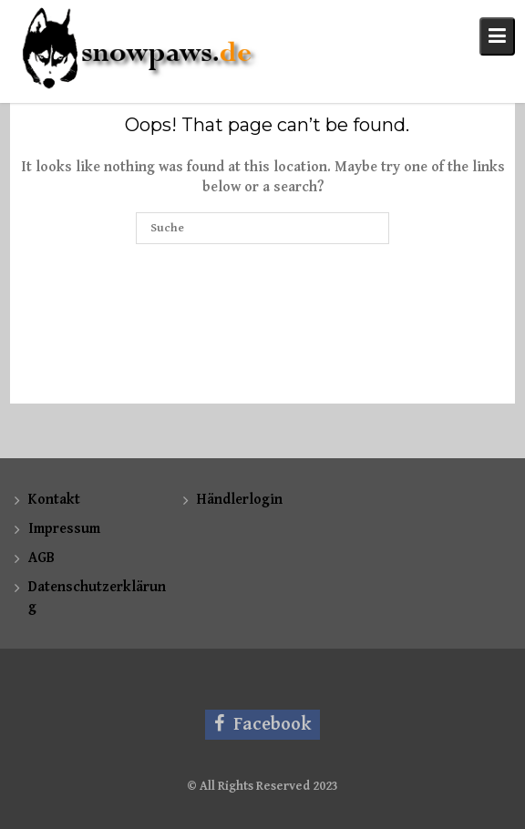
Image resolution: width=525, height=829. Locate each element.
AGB (41, 558)
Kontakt (54, 499)
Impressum (64, 528)
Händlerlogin (240, 499)
